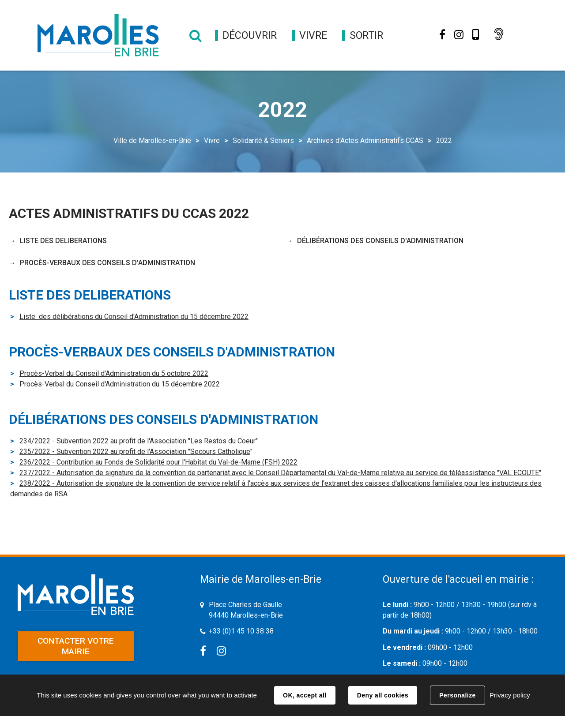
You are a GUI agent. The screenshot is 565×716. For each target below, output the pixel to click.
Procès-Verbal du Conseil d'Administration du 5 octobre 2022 (113, 373)
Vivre (212, 140)
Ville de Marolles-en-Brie (152, 140)
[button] (249, 35)
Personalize (457, 695)
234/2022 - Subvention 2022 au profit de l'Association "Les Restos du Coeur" (138, 441)
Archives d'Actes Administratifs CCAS (365, 140)
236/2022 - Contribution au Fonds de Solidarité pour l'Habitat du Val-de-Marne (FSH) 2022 (158, 462)
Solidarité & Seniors (263, 140)
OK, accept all (304, 695)
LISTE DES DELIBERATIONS (63, 240)
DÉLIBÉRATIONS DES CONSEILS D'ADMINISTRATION (380, 240)
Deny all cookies (382, 695)
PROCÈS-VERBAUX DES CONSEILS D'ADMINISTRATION (107, 263)
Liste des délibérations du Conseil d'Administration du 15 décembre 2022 (134, 316)
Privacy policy (510, 695)
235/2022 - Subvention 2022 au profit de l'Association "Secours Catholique (134, 451)
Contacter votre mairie (76, 646)
